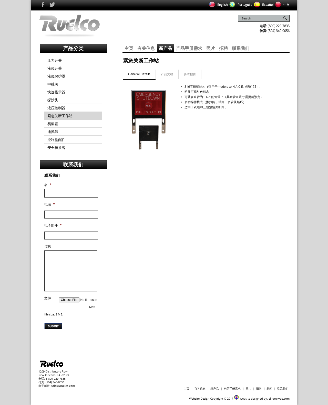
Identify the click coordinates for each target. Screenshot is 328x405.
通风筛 (52, 131)
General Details (139, 74)
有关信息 (146, 48)
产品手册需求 (189, 48)
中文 (281, 5)
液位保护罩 (56, 76)
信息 (47, 246)
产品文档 (167, 74)
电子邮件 (52, 225)
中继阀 (52, 84)
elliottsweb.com (279, 398)
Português (240, 5)
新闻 (269, 388)
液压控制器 (56, 107)
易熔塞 (52, 123)
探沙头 (52, 99)
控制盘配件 (56, 139)
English (217, 5)
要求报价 (190, 74)
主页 (129, 48)
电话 (49, 204)
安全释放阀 (56, 147)
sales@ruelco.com (63, 386)
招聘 (223, 48)
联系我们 (240, 48)
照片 (210, 48)
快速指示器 (56, 92)
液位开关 (54, 68)
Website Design (199, 398)
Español (262, 5)
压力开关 (54, 60)
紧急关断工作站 (60, 115)
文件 (47, 298)
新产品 (165, 48)
